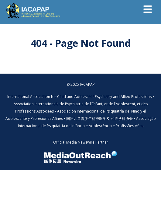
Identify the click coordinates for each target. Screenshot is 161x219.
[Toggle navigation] (147, 9)
